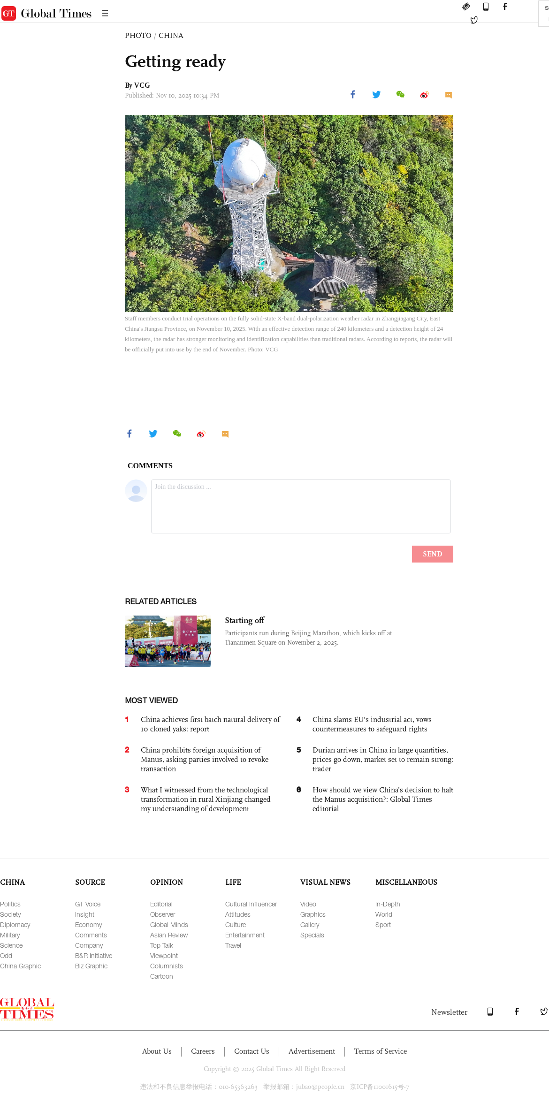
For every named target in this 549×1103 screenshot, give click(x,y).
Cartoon (161, 976)
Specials (312, 935)
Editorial (161, 904)
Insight (84, 914)
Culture (235, 924)
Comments (91, 935)
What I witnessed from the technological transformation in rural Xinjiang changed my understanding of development (206, 799)
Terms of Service (380, 1051)
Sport (383, 924)
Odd (6, 955)
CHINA (171, 35)
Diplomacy (15, 924)
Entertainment (245, 935)
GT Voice (87, 904)
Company (89, 945)
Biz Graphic (91, 966)
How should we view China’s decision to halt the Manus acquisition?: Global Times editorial (383, 799)
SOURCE (90, 882)
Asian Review (169, 935)
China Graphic (20, 966)
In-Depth (387, 904)
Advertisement (312, 1051)
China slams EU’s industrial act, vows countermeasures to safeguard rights (372, 724)
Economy (88, 924)
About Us (157, 1051)
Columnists (166, 966)
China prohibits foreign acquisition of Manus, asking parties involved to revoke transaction (204, 759)
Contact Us (251, 1051)
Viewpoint (164, 955)
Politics (10, 904)
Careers (203, 1051)
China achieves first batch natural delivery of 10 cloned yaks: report (210, 724)
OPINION (166, 882)
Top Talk (161, 945)
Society (10, 914)
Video (308, 904)
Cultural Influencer (251, 904)
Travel (233, 945)
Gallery (309, 924)
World (383, 914)
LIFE (233, 882)
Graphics (313, 914)
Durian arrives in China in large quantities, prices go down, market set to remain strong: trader (383, 759)
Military (10, 935)
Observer (162, 914)
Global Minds (169, 924)
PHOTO (138, 35)
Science (11, 945)
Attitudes (238, 914)
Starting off (244, 620)
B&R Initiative (93, 955)
